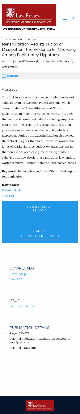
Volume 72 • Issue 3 (22, 306)
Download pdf (11, 190)
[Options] (4, 76)
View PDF (8, 195)
